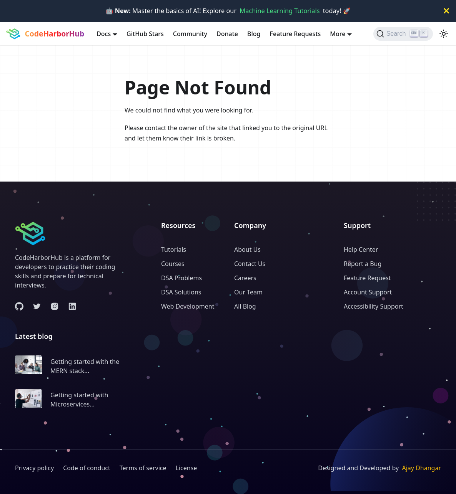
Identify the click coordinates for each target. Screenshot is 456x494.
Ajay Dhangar (421, 468)
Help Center (361, 249)
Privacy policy (34, 468)
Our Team (248, 292)
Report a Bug (362, 263)
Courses (173, 263)
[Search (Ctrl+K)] (403, 34)
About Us (247, 249)
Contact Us (249, 263)
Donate (227, 34)
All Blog (245, 306)
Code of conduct (86, 468)
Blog (253, 34)
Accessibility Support (373, 306)
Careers (245, 278)
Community (190, 34)
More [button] (337, 34)
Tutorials (173, 249)
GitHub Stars (145, 34)
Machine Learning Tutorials (280, 11)
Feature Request (367, 278)
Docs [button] (104, 34)
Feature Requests (295, 34)
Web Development (187, 306)
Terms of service (143, 468)
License (186, 468)
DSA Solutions (181, 292)
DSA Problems (181, 278)
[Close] (446, 11)
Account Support (368, 292)
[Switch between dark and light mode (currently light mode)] (444, 34)
